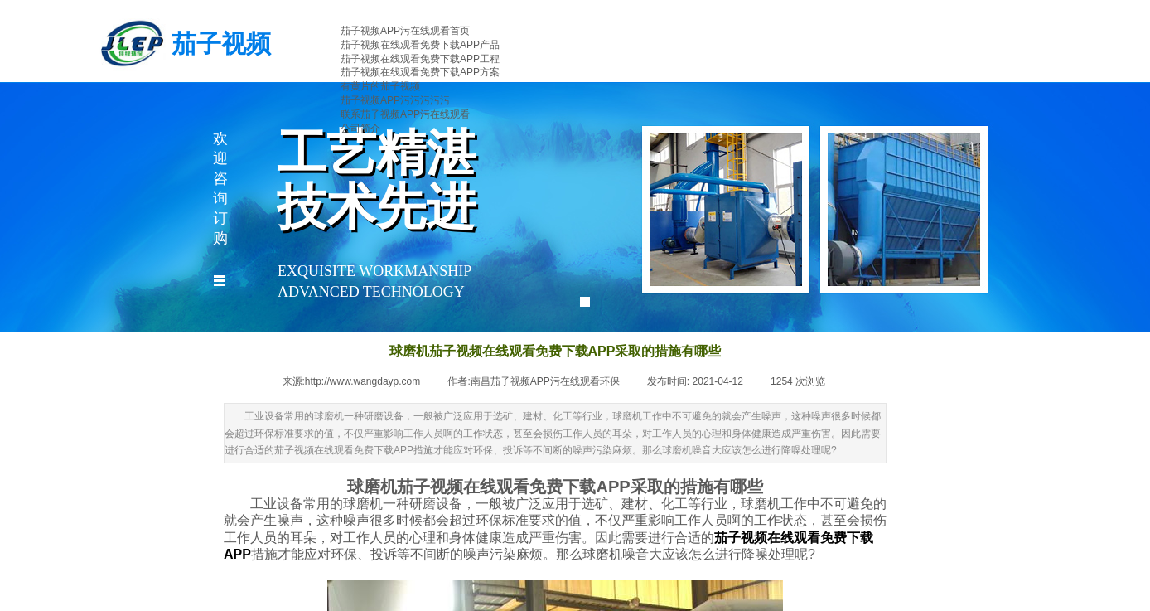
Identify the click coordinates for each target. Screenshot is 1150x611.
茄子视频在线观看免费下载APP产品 (420, 45)
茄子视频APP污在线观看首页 (405, 30)
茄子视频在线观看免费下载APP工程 (420, 59)
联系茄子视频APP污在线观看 (405, 114)
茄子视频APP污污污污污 (395, 100)
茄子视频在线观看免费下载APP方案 (420, 72)
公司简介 (360, 128)
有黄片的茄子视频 (380, 86)
